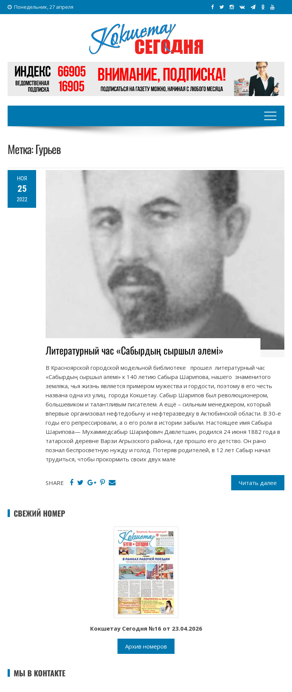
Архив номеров (146, 646)
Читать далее (258, 482)
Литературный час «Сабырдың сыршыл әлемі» (135, 350)
